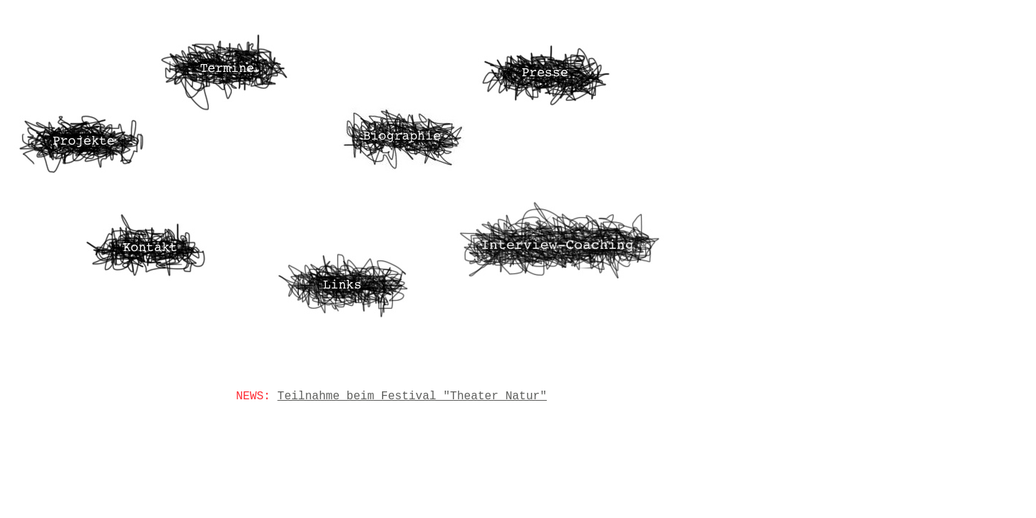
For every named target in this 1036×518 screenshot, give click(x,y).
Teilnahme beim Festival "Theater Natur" (412, 396)
